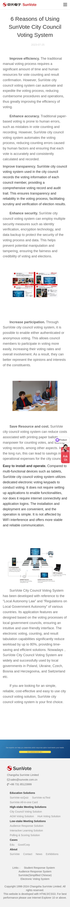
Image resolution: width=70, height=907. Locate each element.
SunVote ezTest (41, 797)
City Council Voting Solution (26, 811)
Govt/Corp (24, 844)
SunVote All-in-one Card (24, 802)
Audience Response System (35, 871)
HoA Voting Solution (49, 816)
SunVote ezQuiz (19, 797)
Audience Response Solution (26, 825)
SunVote (15, 854)
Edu (12, 844)
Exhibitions (52, 854)
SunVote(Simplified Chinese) (35, 875)
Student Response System (39, 867)
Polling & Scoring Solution (25, 835)
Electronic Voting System (35, 878)
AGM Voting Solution (22, 816)
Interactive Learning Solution (26, 830)
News (39, 854)
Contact (27, 854)
